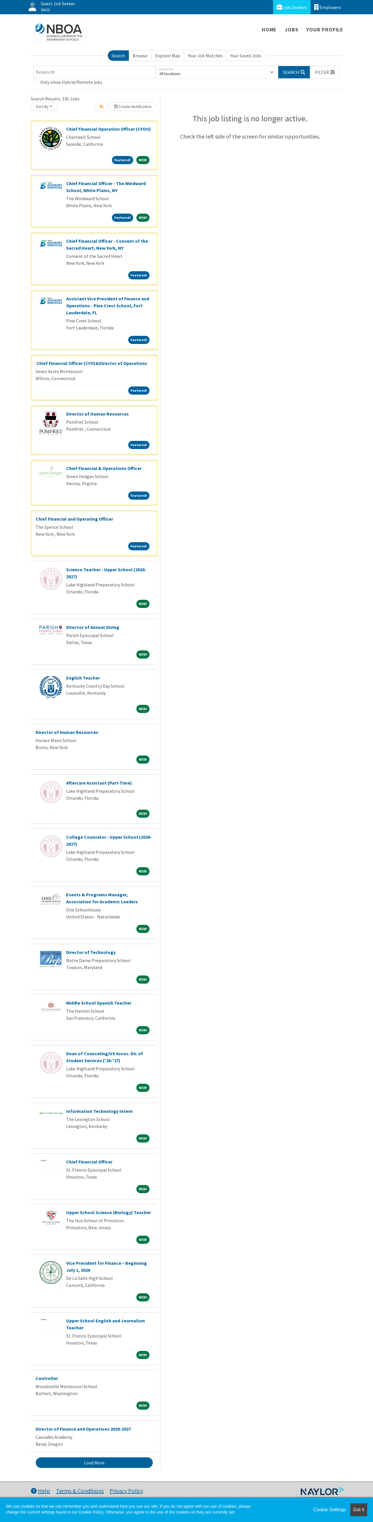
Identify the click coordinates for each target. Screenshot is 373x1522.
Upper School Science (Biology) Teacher (108, 1212)
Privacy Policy (126, 1490)
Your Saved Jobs (245, 55)
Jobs (291, 29)
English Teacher (83, 678)
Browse (140, 55)
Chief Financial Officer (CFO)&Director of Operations (91, 363)
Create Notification (133, 106)
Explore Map (167, 55)
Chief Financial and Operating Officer (74, 519)
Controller (47, 1378)
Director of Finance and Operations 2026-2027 (83, 1429)
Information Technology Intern (99, 1111)
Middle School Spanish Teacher (98, 1003)
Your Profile (324, 29)
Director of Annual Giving (92, 627)
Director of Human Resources (97, 414)
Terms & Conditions (80, 1490)
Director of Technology (91, 952)
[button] (325, 72)
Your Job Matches (205, 55)
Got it (358, 1509)
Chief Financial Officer (89, 1162)
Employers (327, 7)
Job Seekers (292, 7)
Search (118, 55)
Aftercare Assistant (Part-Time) (99, 783)
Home (269, 29)
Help (40, 1490)
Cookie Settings (329, 1509)
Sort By (42, 106)
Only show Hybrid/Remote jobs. (71, 82)
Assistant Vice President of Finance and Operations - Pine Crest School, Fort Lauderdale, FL (107, 305)
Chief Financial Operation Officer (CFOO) (108, 129)
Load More (94, 1463)
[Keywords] (94, 72)
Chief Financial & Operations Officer (104, 468)
